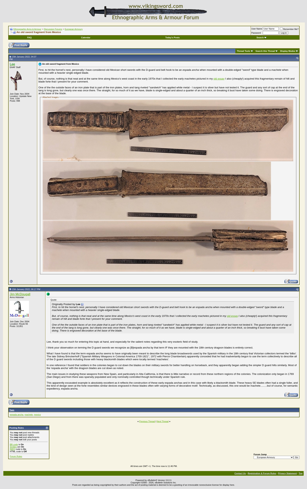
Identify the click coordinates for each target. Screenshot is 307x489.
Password (256, 33)
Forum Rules (16, 456)
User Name (256, 29)
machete (28, 414)
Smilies (13, 447)
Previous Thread (147, 421)
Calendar (85, 37)
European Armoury (74, 29)
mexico (37, 414)
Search (261, 37)
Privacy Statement (287, 473)
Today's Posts (172, 37)
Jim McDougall (20, 294)
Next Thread (163, 421)
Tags (11, 410)
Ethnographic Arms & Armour (27, 29)
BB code (14, 444)
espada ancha (16, 414)
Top (300, 473)
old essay (218, 78)
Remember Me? (289, 29)
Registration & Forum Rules (262, 473)
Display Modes (287, 51)
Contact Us (240, 473)
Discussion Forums (53, 29)
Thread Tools (243, 51)
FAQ (29, 37)
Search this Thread (265, 51)
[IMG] (12, 449)
